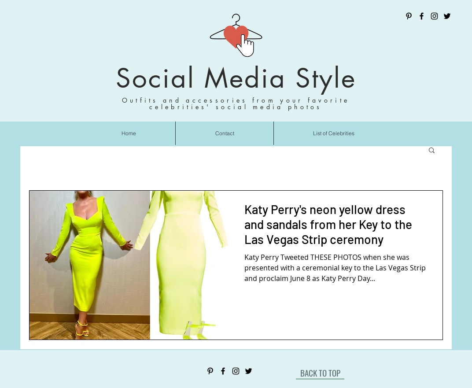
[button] (432, 150)
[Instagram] (434, 16)
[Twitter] (447, 16)
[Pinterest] (408, 16)
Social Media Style (236, 78)
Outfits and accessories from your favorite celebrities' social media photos (236, 103)
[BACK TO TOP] (320, 372)
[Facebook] (421, 16)
